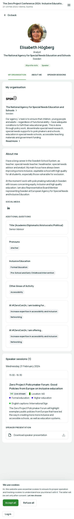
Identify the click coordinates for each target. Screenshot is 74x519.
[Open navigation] (69, 5)
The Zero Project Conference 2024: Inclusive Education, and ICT (33, 3)
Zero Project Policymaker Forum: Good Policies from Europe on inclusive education (36, 386)
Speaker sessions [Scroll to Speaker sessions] (56, 74)
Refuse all (28, 502)
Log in (8, 514)
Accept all (10, 502)
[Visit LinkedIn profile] (8, 208)
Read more (13, 141)
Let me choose (34, 495)
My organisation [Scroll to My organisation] (17, 74)
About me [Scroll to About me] (37, 74)
